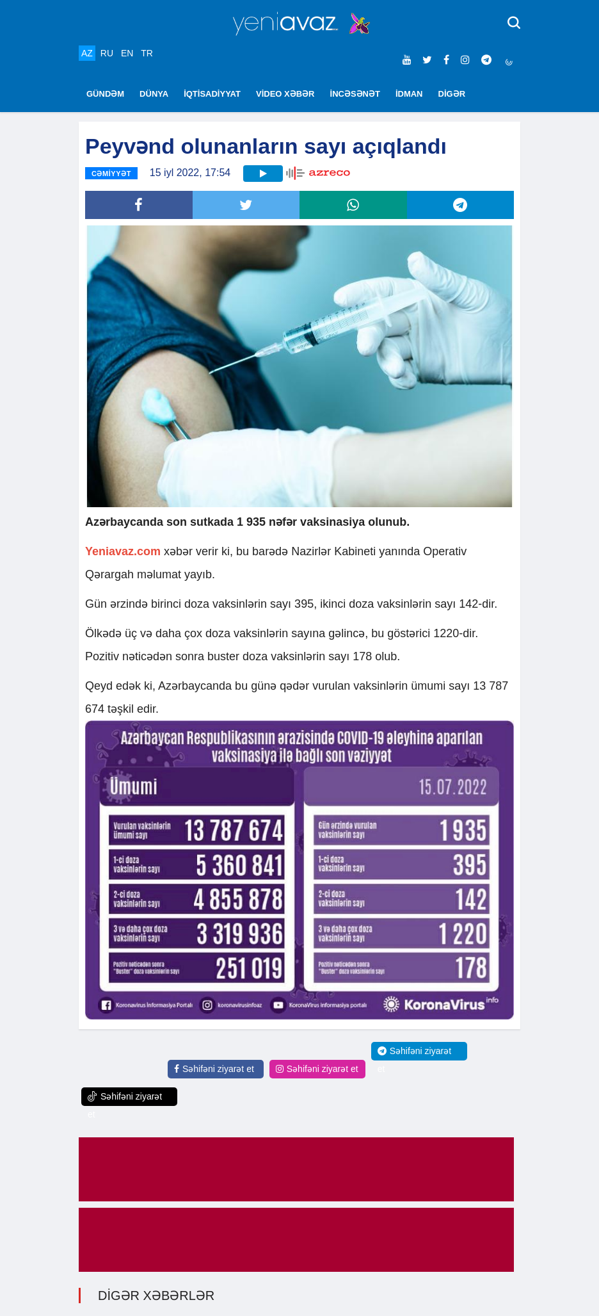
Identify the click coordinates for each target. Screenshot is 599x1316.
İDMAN (409, 94)
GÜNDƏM (105, 94)
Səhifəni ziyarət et (214, 1069)
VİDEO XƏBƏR (285, 94)
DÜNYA (154, 94)
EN (127, 53)
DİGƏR (452, 94)
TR (147, 53)
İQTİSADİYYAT (212, 94)
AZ (87, 53)
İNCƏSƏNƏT (355, 94)
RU (106, 53)
